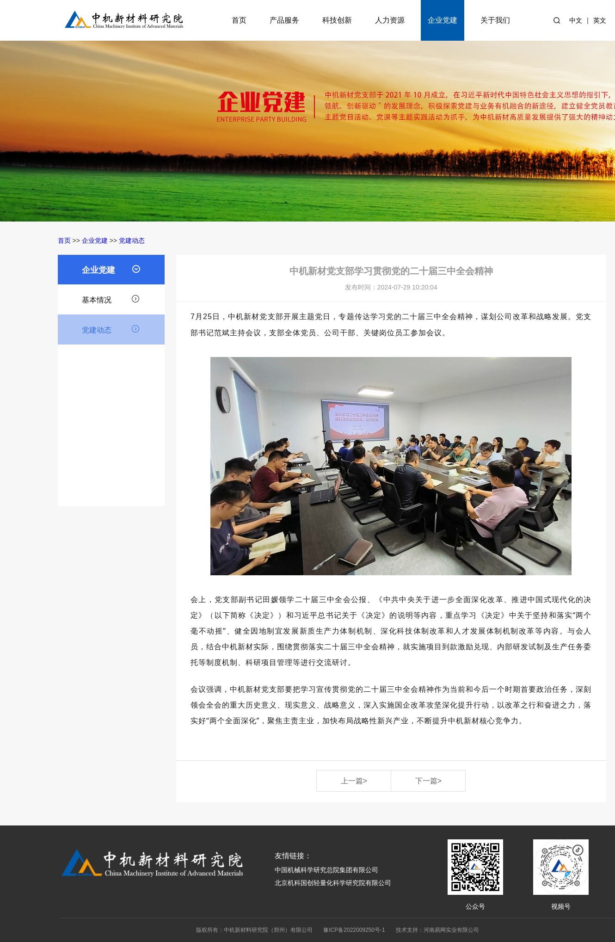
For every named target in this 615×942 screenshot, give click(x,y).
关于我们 (495, 20)
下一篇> (428, 781)
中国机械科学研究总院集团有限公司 (326, 870)
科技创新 (337, 20)
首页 (239, 20)
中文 (575, 20)
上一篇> (354, 781)
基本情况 (111, 299)
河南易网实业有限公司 (451, 930)
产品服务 (284, 20)
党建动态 (132, 240)
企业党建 (442, 20)
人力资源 (390, 20)
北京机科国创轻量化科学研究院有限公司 (333, 883)
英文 (599, 20)
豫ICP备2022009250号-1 (354, 930)
